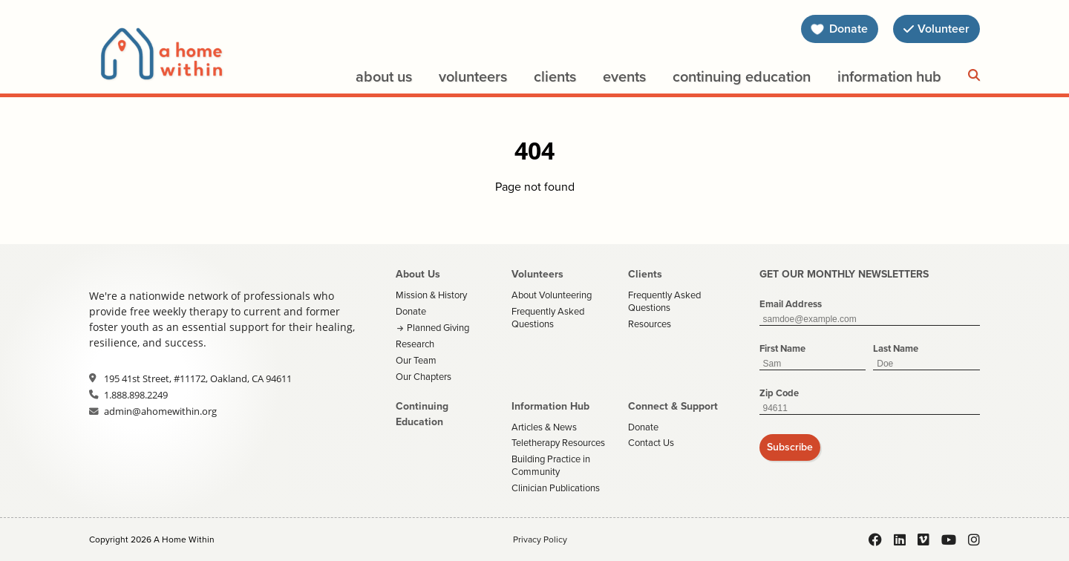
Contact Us (651, 443)
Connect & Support (673, 406)
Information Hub (889, 76)
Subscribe (790, 447)
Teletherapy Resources (558, 443)
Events (624, 76)
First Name (782, 348)
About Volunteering (551, 295)
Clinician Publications (555, 488)
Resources (649, 324)
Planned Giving (438, 328)
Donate (411, 311)
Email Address (790, 304)
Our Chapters (423, 377)
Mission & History (431, 295)
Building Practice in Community (550, 465)
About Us (384, 76)
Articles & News (544, 427)
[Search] (974, 75)
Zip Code (779, 393)
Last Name (895, 348)
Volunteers (473, 76)
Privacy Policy (540, 539)
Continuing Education (742, 76)
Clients (555, 76)
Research (415, 344)
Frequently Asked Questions (547, 317)
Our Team (416, 360)
